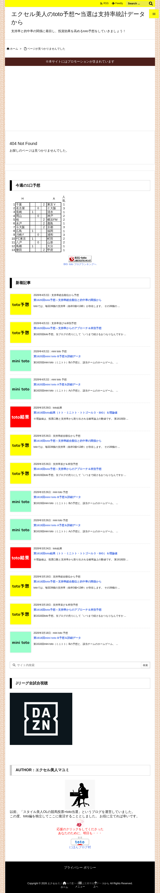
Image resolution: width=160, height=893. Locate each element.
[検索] (151, 3)
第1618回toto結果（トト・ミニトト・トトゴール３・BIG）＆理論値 (75, 553)
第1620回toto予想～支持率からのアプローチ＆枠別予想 (67, 328)
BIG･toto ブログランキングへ (80, 264)
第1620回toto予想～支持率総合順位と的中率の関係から (67, 300)
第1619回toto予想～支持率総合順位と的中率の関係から (67, 440)
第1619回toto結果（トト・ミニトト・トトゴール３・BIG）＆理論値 (75, 412)
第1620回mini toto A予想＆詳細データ (57, 384)
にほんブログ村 (80, 847)
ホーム (14, 48)
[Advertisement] (80, 97)
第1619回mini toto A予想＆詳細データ (57, 525)
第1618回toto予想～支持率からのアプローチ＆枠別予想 (67, 609)
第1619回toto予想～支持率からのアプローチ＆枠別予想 (67, 468)
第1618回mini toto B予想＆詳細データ (57, 637)
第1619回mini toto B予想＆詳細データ (57, 497)
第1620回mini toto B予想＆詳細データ (57, 356)
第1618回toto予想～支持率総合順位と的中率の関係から (67, 581)
